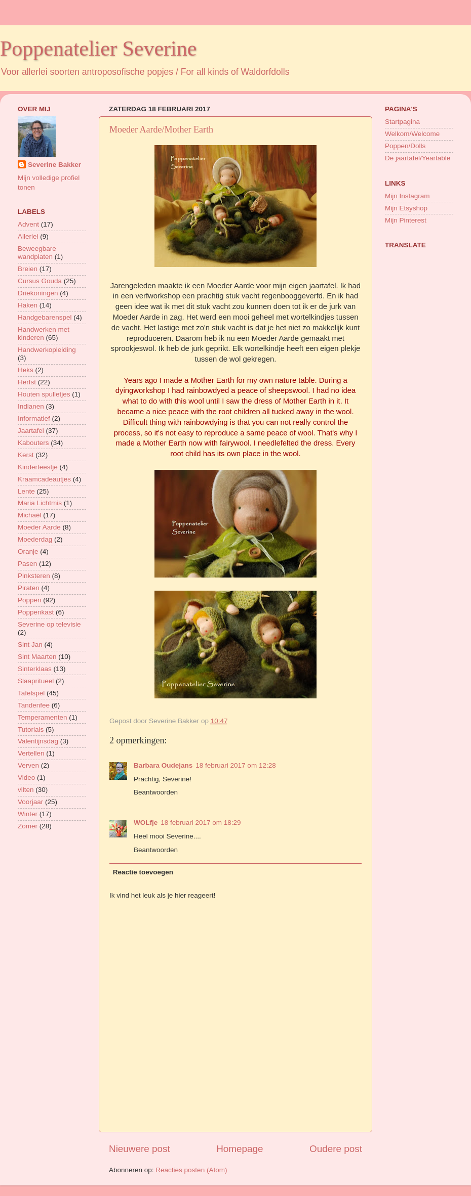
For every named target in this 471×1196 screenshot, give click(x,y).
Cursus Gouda (40, 281)
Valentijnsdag (38, 741)
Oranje (28, 551)
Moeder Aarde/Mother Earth (161, 129)
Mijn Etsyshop (406, 208)
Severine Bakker (54, 164)
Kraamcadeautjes (44, 479)
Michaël (30, 515)
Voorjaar (30, 802)
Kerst (26, 455)
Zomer (27, 826)
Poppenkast (36, 612)
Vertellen (31, 753)
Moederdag (35, 539)
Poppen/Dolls (405, 146)
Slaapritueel (36, 681)
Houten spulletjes (44, 394)
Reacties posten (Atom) (191, 1170)
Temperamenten (42, 717)
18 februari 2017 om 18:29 (201, 822)
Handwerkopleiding (47, 349)
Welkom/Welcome (412, 134)
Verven (28, 765)
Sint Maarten (37, 656)
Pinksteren (34, 576)
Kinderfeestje (38, 467)
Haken (27, 305)
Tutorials (31, 729)
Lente (26, 491)
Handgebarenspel (45, 317)
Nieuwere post (139, 1148)
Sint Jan (30, 644)
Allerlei (28, 236)
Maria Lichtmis (40, 503)
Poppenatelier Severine (98, 48)
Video (26, 777)
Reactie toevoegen (143, 872)
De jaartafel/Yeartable (417, 158)
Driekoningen (38, 293)
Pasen (27, 563)
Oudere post (335, 1148)
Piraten (29, 588)
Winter (27, 814)
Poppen (30, 600)
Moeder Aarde (39, 527)
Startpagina (402, 121)
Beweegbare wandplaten (37, 252)
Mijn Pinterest (405, 220)
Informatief (34, 418)
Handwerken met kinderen (43, 333)
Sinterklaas (35, 669)
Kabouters (33, 443)
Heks (25, 370)
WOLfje (146, 822)
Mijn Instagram (407, 196)
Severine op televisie (49, 624)
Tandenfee (34, 705)
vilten (26, 789)
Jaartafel (31, 430)
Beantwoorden (156, 792)
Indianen (31, 406)
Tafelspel (31, 693)
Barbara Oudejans (163, 765)
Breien (27, 269)
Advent (28, 224)
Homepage (239, 1148)
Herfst (27, 382)
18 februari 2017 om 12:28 (235, 765)
